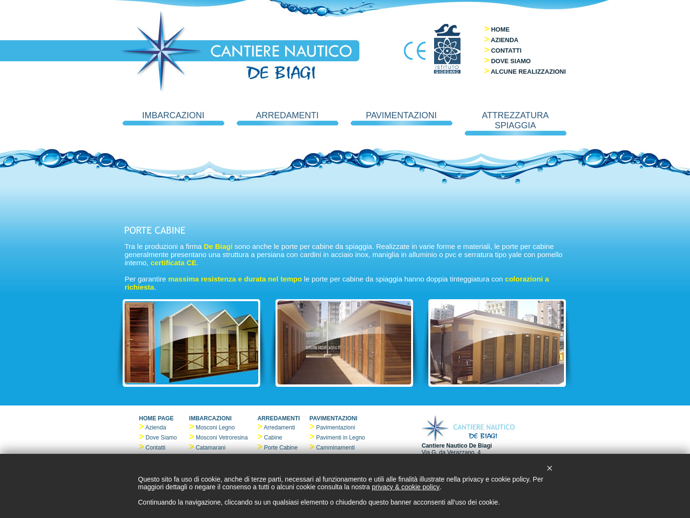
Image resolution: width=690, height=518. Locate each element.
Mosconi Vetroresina (222, 437)
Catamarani (210, 447)
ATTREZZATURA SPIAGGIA (515, 123)
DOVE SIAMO (511, 61)
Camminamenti (335, 447)
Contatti (155, 447)
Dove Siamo (161, 437)
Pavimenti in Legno (340, 437)
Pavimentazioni (335, 427)
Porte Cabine (281, 447)
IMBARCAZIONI (173, 118)
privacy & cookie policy (406, 487)
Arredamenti (279, 427)
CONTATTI (506, 50)
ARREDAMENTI (287, 118)
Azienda (155, 427)
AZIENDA (504, 40)
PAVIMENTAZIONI (401, 118)
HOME (500, 29)
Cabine (273, 437)
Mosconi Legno (215, 427)
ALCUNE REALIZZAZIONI (528, 71)
